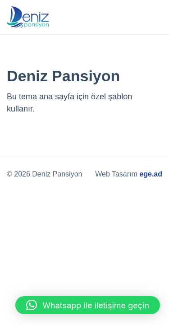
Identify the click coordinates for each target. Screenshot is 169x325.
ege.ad (150, 174)
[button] (87, 305)
